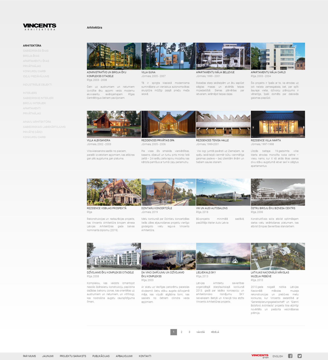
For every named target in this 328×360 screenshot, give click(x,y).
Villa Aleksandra (98, 140)
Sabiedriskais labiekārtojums (44, 126)
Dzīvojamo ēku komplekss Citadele (110, 272)
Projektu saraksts (73, 356)
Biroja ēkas (31, 55)
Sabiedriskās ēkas (36, 50)
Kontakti (145, 356)
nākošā (201, 332)
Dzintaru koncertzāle (156, 208)
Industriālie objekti (37, 84)
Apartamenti (32, 108)
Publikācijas (100, 356)
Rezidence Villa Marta (266, 140)
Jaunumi (47, 356)
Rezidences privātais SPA (157, 140)
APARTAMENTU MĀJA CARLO (268, 72)
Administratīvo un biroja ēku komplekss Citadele (106, 74)
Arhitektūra (32, 45)
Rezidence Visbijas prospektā (107, 208)
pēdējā (215, 332)
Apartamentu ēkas (36, 61)
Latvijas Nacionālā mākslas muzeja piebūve (270, 274)
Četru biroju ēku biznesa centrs (273, 208)
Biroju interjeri (34, 103)
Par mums (29, 356)
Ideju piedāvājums (36, 76)
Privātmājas (32, 66)
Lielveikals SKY (206, 272)
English (278, 356)
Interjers (30, 93)
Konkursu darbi (34, 71)
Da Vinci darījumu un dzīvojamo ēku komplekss (162, 274)
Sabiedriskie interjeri (38, 98)
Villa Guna (148, 72)
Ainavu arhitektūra (37, 121)
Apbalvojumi (124, 356)
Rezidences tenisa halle (212, 140)
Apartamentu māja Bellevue (215, 72)
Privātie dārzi (32, 132)
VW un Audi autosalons (211, 208)
